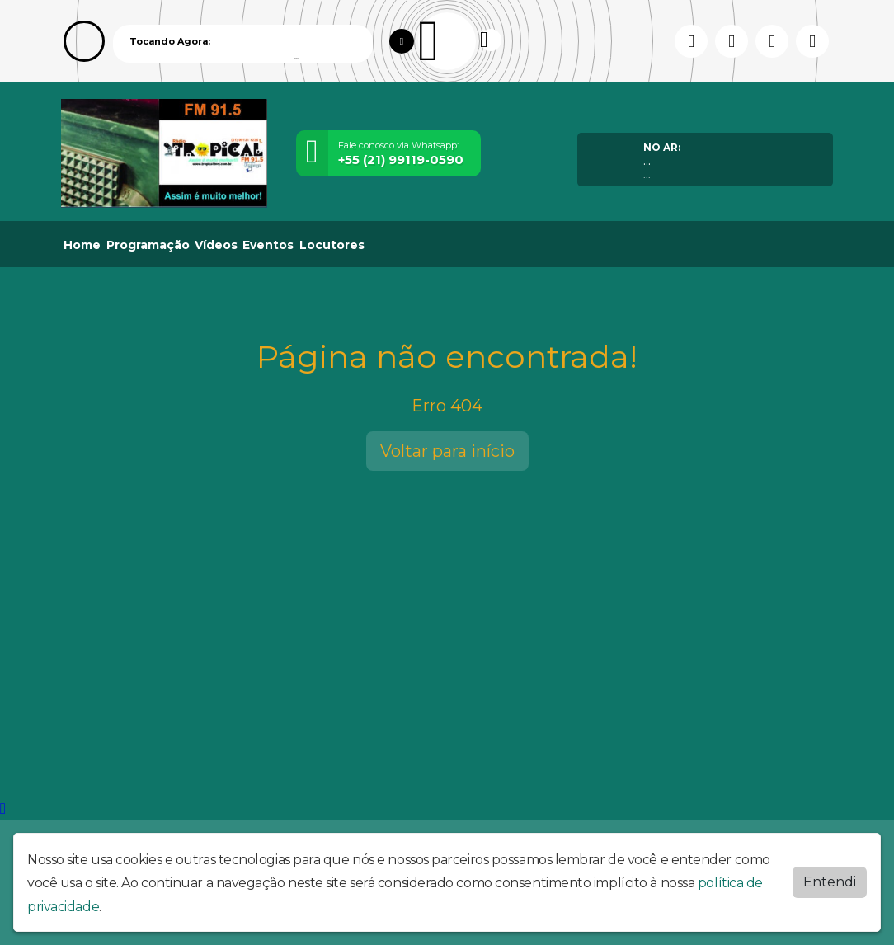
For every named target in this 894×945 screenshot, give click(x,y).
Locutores (332, 244)
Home (82, 244)
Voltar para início (447, 451)
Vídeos (216, 244)
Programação (148, 244)
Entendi (829, 882)
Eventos (268, 244)
